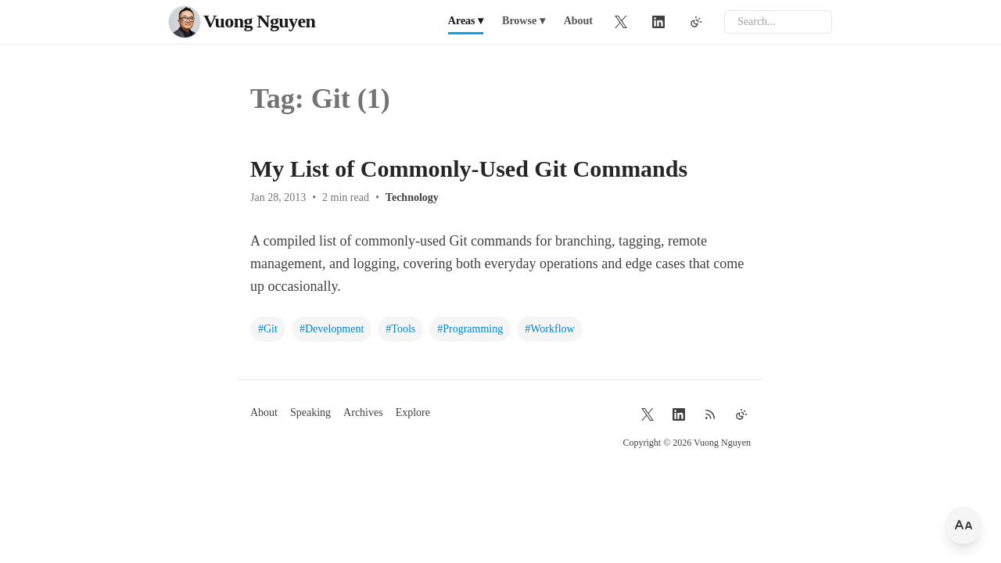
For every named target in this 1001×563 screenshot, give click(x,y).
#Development (332, 329)
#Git (268, 329)
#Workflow (549, 329)
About (578, 21)
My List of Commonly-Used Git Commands (468, 168)
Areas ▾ (465, 21)
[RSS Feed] (710, 414)
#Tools (400, 329)
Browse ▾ (523, 21)
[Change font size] (963, 525)
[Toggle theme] (696, 22)
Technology (412, 197)
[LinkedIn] (658, 22)
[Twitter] (621, 22)
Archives (363, 412)
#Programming (470, 329)
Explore (413, 412)
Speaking (310, 412)
